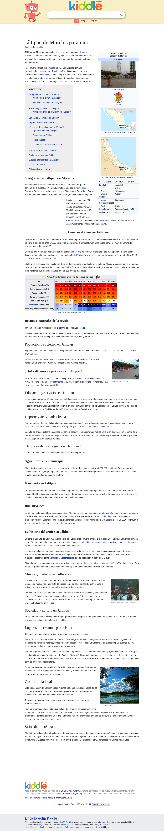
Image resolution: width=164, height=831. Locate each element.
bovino (60, 494)
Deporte (105, 426)
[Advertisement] (82, 31)
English (94, 21)
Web (76, 21)
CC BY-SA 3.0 (65, 822)
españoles (112, 542)
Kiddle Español (31, 827)
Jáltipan (118, 194)
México (121, 188)
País (102, 188)
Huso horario (105, 209)
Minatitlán (70, 217)
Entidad (102, 185)
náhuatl (55, 56)
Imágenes (84, 21)
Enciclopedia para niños (34, 47)
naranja (65, 472)
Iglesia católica (93, 378)
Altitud (102, 197)
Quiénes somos (55, 827)
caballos (28, 497)
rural (107, 472)
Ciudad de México (101, 220)
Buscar (121, 15)
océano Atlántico (48, 267)
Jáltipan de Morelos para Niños (39, 798)
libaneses (123, 542)
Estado (103, 191)
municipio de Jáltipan (46, 59)
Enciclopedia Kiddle (70, 791)
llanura (65, 195)
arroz (57, 472)
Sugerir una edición (100, 804)
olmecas (51, 68)
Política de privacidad (73, 827)
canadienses (101, 542)
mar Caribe (65, 267)
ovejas (134, 494)
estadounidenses (86, 542)
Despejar (116, 15)
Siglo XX (50, 539)
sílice (82, 328)
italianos (132, 542)
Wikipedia (67, 825)
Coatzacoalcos (43, 75)
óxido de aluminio (110, 516)
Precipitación (35, 305)
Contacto (89, 827)
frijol (52, 472)
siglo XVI (61, 71)
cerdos (127, 494)
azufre (62, 328)
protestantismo (56, 382)
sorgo (46, 472)
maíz (41, 472)
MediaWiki (104, 825)
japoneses (29, 546)
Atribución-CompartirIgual (73, 794)
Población (103, 203)
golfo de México (75, 255)
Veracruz (121, 191)
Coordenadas (105, 182)
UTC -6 (133, 209)
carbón (97, 516)
